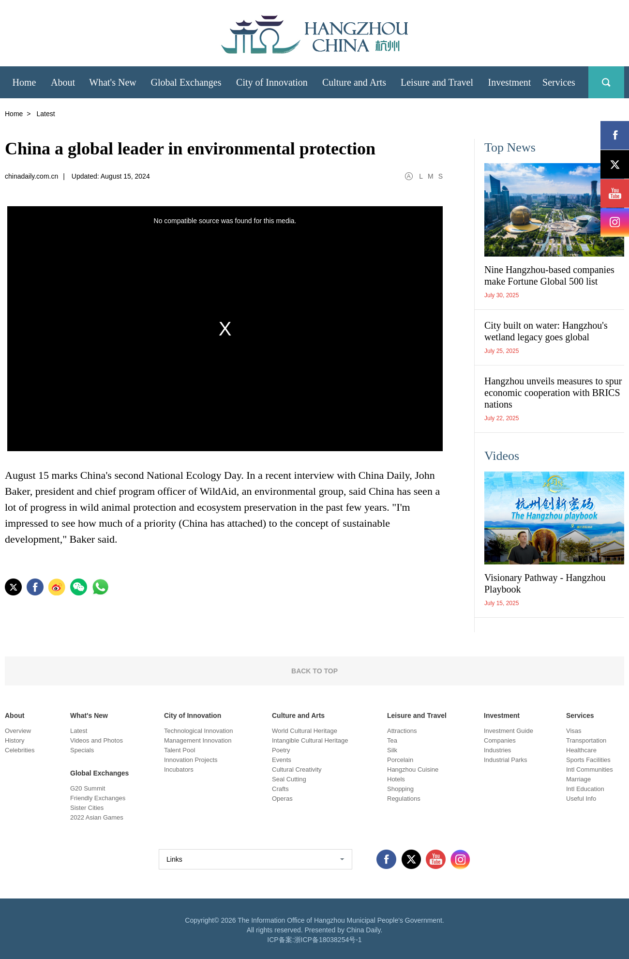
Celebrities (19, 750)
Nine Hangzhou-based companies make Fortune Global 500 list (549, 275)
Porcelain (400, 759)
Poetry (281, 750)
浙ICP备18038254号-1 (328, 940)
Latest (78, 730)
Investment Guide (508, 730)
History (14, 740)
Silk (392, 750)
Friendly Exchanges (97, 798)
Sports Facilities (588, 759)
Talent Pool (179, 750)
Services (580, 715)
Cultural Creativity (297, 769)
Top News (510, 147)
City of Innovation (192, 715)
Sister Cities (87, 807)
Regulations (403, 798)
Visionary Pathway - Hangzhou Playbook (544, 583)
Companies (500, 740)
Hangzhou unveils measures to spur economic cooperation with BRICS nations (553, 393)
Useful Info (581, 798)
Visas (574, 730)
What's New (89, 715)
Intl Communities (589, 769)
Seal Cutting (289, 779)
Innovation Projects (191, 759)
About (14, 715)
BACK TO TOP (314, 671)
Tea (392, 740)
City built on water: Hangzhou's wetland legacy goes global (546, 331)
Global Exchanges (99, 773)
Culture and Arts (298, 715)
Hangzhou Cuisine (412, 769)
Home (14, 114)
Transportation (586, 740)
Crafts (280, 788)
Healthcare (581, 750)
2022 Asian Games (96, 817)
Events (281, 759)
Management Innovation (197, 740)
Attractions (402, 730)
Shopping (400, 788)
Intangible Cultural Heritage (310, 740)
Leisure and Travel (417, 715)
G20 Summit (87, 788)
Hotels (396, 779)
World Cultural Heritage (304, 730)
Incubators (179, 769)
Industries (497, 750)
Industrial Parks (505, 759)
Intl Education (585, 788)
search (606, 82)
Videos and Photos (96, 740)
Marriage (578, 779)
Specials (82, 750)
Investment (502, 715)
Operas (282, 798)
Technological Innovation (198, 730)
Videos (501, 456)
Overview (18, 730)
